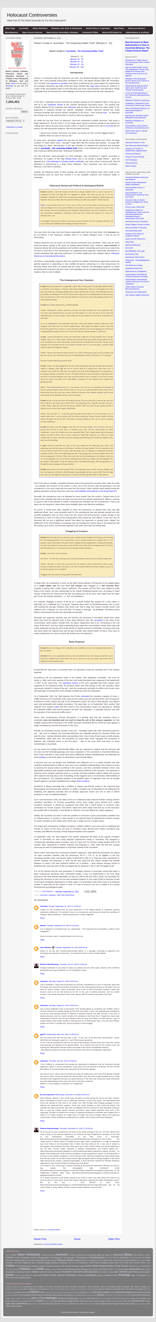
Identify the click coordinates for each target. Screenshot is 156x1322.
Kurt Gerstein (141, 1260)
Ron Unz (27, 1301)
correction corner (45, 1272)
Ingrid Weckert (69, 1295)
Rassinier (14, 1301)
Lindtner (18, 1298)
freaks (132, 1304)
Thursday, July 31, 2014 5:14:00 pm (73, 964)
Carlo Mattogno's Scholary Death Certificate (64, 161)
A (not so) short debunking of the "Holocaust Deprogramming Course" (137, 95)
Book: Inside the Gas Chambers (56, 1289)
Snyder (148, 1263)
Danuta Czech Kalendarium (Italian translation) (136, 183)
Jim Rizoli (128, 1295)
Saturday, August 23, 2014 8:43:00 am (63, 981)
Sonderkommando (38, 1266)
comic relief (79, 1304)
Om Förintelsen (131, 160)
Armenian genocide (48, 1255)
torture (16, 1278)
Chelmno (10, 1257)
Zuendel (71, 1304)
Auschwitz (23, 28)
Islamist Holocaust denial (88, 1295)
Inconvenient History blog (31, 1295)
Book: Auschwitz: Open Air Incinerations (102, 1287)
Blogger (92, 1312)
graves (10, 1274)
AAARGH (9, 1287)
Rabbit (148, 1298)
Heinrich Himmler (27, 1260)
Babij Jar (100, 1255)
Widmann (57, 1304)
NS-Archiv (129, 248)
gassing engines (144, 1272)
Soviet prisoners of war (110, 1266)
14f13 (7, 1255)
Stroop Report (145, 1266)
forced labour (102, 1272)
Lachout (12, 1298)
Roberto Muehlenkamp (49, 964)
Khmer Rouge (113, 1260)
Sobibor (10, 1265)
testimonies (10, 1278)
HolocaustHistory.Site (133, 231)
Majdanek (27, 1263)
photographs (90, 1275)
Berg (41, 1287)
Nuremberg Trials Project (134, 257)
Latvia (148, 1260)
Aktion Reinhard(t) (28, 1254)
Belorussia (118, 1255)
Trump (33, 1269)
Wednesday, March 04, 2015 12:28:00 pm (63, 1034)
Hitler (43, 1260)
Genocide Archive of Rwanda (136, 221)
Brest (135, 1255)
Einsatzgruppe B (57, 1258)
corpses (35, 1272)
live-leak (109, 126)
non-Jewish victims (47, 1275)
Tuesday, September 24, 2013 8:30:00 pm (71, 947)
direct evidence (83, 781)
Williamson (64, 1304)
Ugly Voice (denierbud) (65, 895)
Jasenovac (99, 1260)
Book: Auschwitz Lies (57, 1287)
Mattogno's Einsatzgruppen (68, 1298)
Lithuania (9, 1263)
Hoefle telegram (50, 1260)
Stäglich (120, 1301)
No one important (47, 1095)
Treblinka (24, 1268)
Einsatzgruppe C (70, 1258)
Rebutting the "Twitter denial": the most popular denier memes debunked (137, 62)
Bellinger (35, 1287)
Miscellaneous (11, 32)
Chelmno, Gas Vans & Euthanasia (66, 28)
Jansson (100, 1295)
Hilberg (37, 1260)
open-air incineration (66, 1275)
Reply (42, 918)
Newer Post (40, 1239)
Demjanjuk (25, 1258)
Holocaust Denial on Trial (135, 142)
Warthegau (84, 1269)
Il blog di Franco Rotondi (134, 157)
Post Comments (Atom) (53, 1244)
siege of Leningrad (138, 1275)
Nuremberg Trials (132, 254)
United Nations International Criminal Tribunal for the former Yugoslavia (137, 282)
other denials (17, 1306)
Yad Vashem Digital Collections (137, 295)
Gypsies (17, 1260)
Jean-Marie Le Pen (111, 1295)
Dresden (33, 1258)
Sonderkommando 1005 (55, 1266)
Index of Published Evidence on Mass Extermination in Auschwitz (137, 110)
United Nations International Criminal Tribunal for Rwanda (136, 275)
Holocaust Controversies (32, 15)
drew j (127, 1304)
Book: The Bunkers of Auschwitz (132, 1289)
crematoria (57, 1272)
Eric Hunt (76, 1292)
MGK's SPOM (38, 1298)
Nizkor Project (130, 166)
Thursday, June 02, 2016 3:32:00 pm (63, 1061)
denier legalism (101, 1304)
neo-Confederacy (141, 1304)
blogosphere (10, 1272)
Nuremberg (62, 1263)
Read (13, 83)
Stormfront (114, 1301)
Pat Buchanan (121, 1298)
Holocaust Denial (64, 1260)
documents (67, 1272)
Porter (137, 1298)
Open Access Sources (32, 32)
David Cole (49, 1292)
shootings (124, 1274)
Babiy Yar (109, 1255)
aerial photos (124, 1269)
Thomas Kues (138, 1301)
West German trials (95, 1269)
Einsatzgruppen (97, 1257)
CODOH (34, 1292)
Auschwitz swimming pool (78, 1255)
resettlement (108, 1275)
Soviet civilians (92, 1266)
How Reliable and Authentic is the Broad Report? (95, 491)
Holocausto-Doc (131, 163)
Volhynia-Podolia (62, 1269)
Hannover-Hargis (124, 1292)
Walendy (30, 1304)
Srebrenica (132, 1266)
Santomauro (84, 1301)
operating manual (70, 683)
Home (77, 1239)
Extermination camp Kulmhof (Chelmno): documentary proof (137, 127)
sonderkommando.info (134, 268)
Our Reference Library (134, 265)
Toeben (147, 1301)
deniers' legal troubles (116, 1304)
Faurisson (83, 1292)
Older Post (114, 1239)
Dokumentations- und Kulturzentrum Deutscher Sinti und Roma (136, 195)
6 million (13, 1255)
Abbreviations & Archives (137, 32)
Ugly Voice (94, 86)
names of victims (31, 1275)
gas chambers (121, 1272)
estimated (85, 696)
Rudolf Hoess (128, 1263)
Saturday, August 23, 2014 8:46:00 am (63, 1005)
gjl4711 (43, 1034)
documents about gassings (85, 1272)
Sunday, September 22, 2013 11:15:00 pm (65, 906)
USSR (40, 1268)
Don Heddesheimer (67, 1292)
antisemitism (135, 1269)
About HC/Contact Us (112, 32)
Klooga (120, 1260)
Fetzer (90, 1292)
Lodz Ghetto (18, 1263)
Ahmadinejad (27, 1287)
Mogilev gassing (51, 1263)
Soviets (124, 1266)
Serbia (143, 1263)
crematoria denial (89, 1304)
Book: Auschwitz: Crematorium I (76, 1287)
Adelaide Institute (17, 1287)
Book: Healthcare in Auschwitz (34, 1289)
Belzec (128, 1254)
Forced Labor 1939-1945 (134, 207)
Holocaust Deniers (136, 28)
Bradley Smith (20, 1292)
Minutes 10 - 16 (76, 59)
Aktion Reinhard (40, 28)
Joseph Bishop (136, 1295)
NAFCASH (91, 1298)
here (105, 113)
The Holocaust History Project (136, 146)
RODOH (143, 1298)
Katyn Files (129, 242)
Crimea (17, 1258)
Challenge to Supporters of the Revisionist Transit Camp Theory (137, 104)
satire (115, 1275)
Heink (134, 1292)
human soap (19, 1275)
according (98, 620)
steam (148, 1275)
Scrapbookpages (99, 1301)
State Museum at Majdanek (135, 271)
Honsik (8, 1295)
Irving (79, 1295)
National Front (100, 1298)
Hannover (72, 107)
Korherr (126, 1260)
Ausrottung (92, 1255)
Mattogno (52, 895)
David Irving (56, 1292)
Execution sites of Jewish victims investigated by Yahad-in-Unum (137, 202)
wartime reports (25, 1278)
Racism (111, 1263)
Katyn (105, 1260)
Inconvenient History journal (52, 1295)
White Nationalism (47, 1304)
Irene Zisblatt (90, 1260)
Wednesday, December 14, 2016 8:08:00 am (72, 1095)
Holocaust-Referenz (133, 154)
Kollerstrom (146, 1295)
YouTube (115, 1269)
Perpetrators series (86, 1263)
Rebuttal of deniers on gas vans (137, 100)
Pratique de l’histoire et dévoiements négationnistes (136, 150)
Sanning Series (60, 1301)
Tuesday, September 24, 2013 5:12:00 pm (63, 925)
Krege (8, 1298)
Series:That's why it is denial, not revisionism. (136, 132)
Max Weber (82, 1298)
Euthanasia (124, 1258)
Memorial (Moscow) (133, 245)
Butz (27, 1292)
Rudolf (40, 1301)
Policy (97, 1263)
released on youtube (59, 83)
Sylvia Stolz (127, 1301)
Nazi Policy (119, 28)
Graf (94, 1292)
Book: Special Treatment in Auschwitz (107, 1289)
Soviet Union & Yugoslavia (98, 28)
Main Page (10, 28)
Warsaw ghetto (74, 1269)
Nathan (43, 925)
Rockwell (21, 1301)
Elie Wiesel (109, 1257)
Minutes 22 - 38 (76, 64)
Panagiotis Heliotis (110, 1298)
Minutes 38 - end (77, 67)
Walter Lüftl (36, 1304)
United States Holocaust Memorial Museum (134, 288)
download (9, 86)
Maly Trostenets (37, 1263)
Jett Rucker (120, 1295)
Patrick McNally (130, 1298)
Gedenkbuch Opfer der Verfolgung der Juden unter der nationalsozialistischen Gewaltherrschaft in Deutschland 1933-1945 (137, 214)
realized (60, 140)
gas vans (133, 1272)
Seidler (108, 1301)
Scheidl (91, 1301)
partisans (80, 1275)
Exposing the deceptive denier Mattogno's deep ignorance (137, 117)
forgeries (111, 1272)
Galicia (147, 1258)
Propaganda (104, 1263)
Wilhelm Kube (107, 1269)
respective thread (55, 105)
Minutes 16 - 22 (76, 62)
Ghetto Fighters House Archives (137, 225)
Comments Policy (90, 32)
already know (71, 159)
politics (100, 1275)
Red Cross (119, 1263)
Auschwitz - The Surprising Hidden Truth (84, 51)
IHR (20, 1295)
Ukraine (48, 1269)
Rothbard (33, 1301)
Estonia (116, 1258)
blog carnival (146, 1269)
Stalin (138, 1266)
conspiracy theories (23, 1272)
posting (42, 757)
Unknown (44, 906)
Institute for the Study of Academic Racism (134, 235)
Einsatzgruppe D (82, 1258)
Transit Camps (13, 1269)
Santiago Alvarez (72, 1301)
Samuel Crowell (48, 1301)
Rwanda (137, 1263)
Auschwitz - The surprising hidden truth (59, 148)
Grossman (10, 1260)
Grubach (113, 1292)
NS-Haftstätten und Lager (135, 251)
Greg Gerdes (103, 1292)
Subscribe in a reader (14, 127)
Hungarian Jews (79, 1260)
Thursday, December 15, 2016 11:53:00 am (76, 1128)
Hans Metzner (45, 947)
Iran (75, 1295)
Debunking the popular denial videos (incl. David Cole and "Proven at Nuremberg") (136, 88)
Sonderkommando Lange (74, 1266)
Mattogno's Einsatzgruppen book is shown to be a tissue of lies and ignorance (137, 81)
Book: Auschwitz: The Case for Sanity (131, 1287)
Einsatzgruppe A (44, 1258)
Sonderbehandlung (23, 1266)
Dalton (42, 1292)
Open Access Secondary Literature (62, 32)
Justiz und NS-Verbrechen (135, 239)
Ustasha (53, 1269)
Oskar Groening (73, 1263)
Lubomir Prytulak (26, 1298)
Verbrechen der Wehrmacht (136, 292)
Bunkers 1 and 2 (144, 1255)
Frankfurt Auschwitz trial (136, 1257)
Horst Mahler (14, 1295)
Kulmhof (133, 1260)
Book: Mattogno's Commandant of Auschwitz (80, 1289)
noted (56, 707)
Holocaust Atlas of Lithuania (136, 228)
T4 (7, 1269)
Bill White (46, 1287)
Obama (43, 205)
